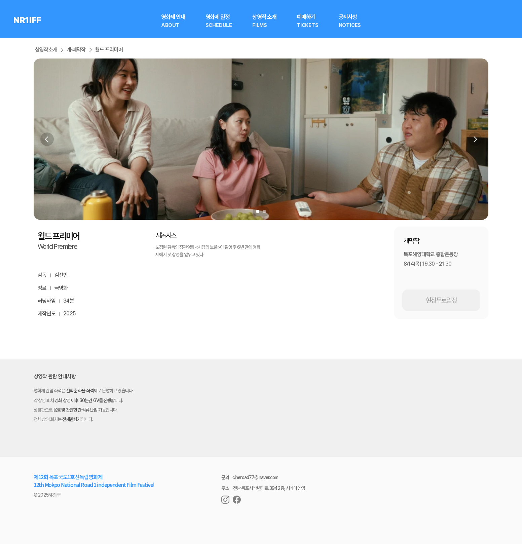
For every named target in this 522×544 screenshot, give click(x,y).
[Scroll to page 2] (265, 211)
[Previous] (47, 139)
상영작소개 (46, 49)
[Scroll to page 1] (257, 211)
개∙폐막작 (76, 49)
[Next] (475, 139)
